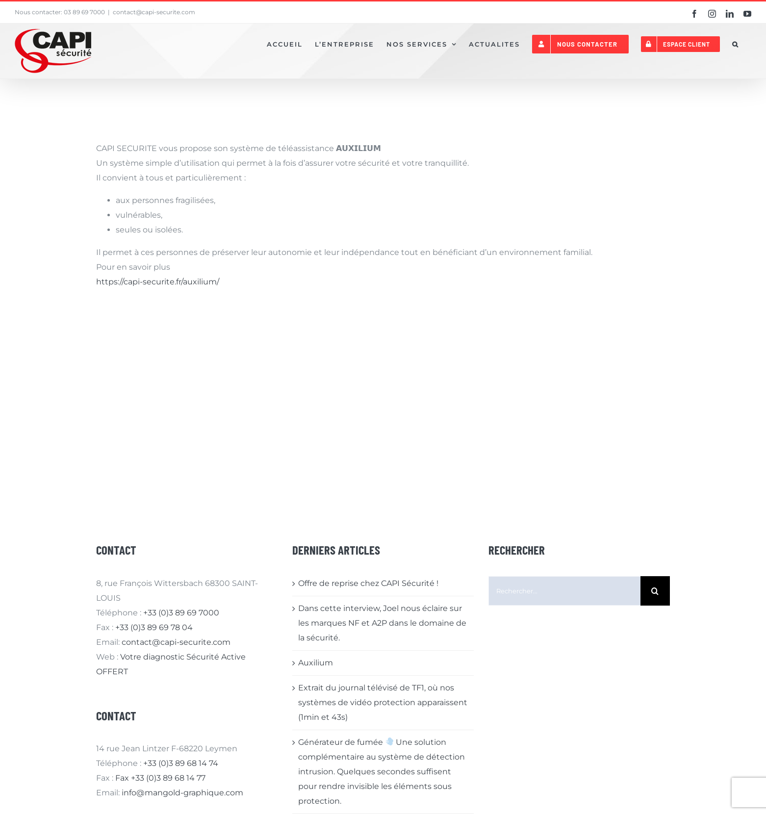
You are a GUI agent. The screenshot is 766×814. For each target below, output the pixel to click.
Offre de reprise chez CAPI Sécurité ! (368, 583)
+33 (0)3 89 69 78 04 (154, 627)
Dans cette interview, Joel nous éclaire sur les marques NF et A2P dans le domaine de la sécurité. (382, 623)
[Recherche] (655, 591)
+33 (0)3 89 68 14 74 (180, 763)
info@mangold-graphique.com (182, 792)
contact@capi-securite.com (154, 12)
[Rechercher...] (564, 591)
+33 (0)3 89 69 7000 (181, 612)
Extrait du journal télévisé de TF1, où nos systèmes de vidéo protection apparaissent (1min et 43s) (382, 702)
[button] (735, 44)
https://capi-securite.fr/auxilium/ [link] (157, 281)
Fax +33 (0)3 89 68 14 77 (160, 778)
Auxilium (315, 662)
